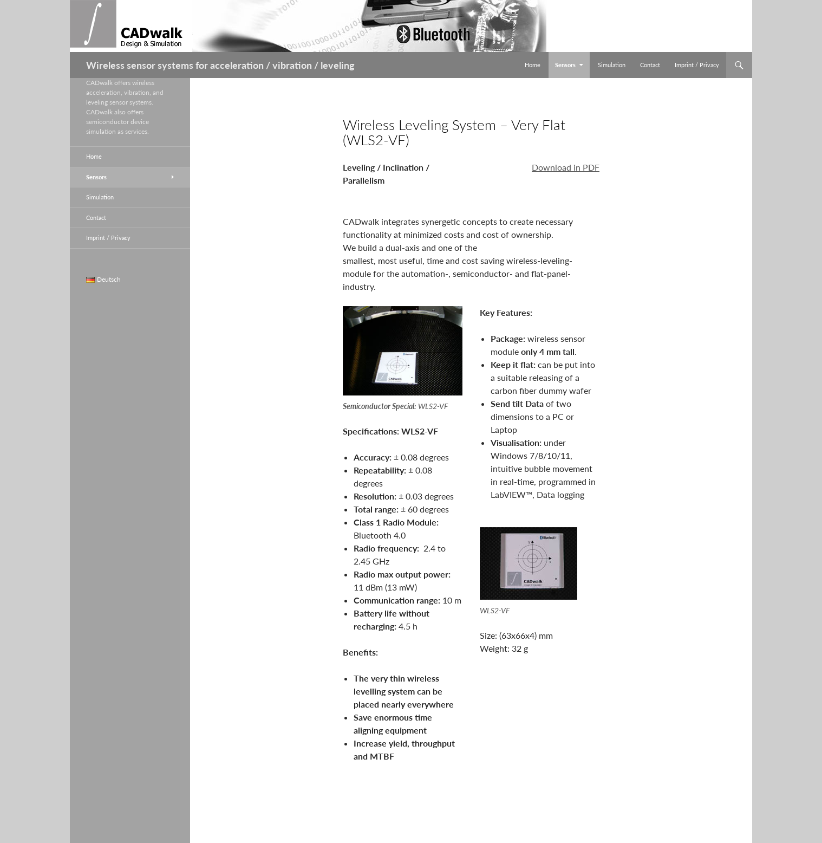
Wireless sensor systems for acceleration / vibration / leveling (220, 65)
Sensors (565, 64)
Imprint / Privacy (697, 64)
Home (532, 64)
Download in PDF (565, 167)
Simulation (611, 64)
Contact (650, 64)
